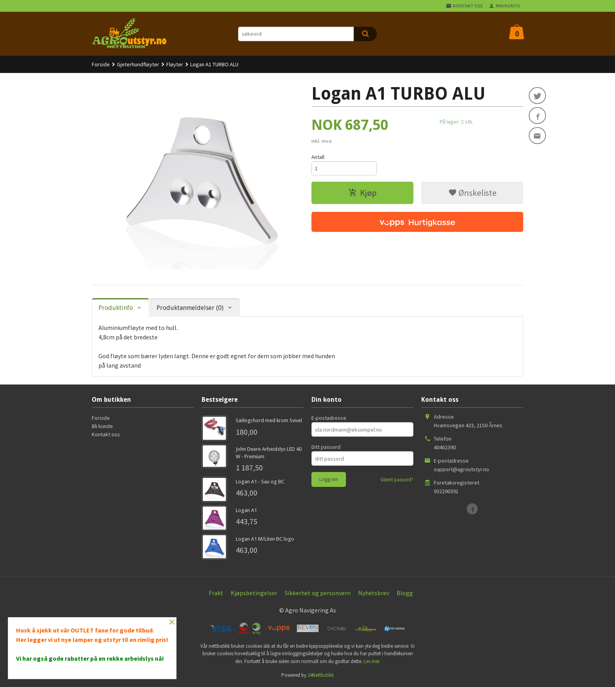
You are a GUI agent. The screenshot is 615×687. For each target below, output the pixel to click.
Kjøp (362, 193)
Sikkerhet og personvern (318, 593)
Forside (101, 64)
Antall (317, 156)
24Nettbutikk (321, 675)
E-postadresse (328, 417)
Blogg (405, 593)
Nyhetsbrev (373, 593)
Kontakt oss (106, 434)
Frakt (216, 593)
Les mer (372, 661)
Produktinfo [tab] (115, 308)
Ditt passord (325, 446)
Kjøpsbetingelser (254, 593)
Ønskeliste (472, 193)
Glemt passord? (396, 479)
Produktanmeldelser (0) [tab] (190, 308)
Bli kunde (102, 426)
